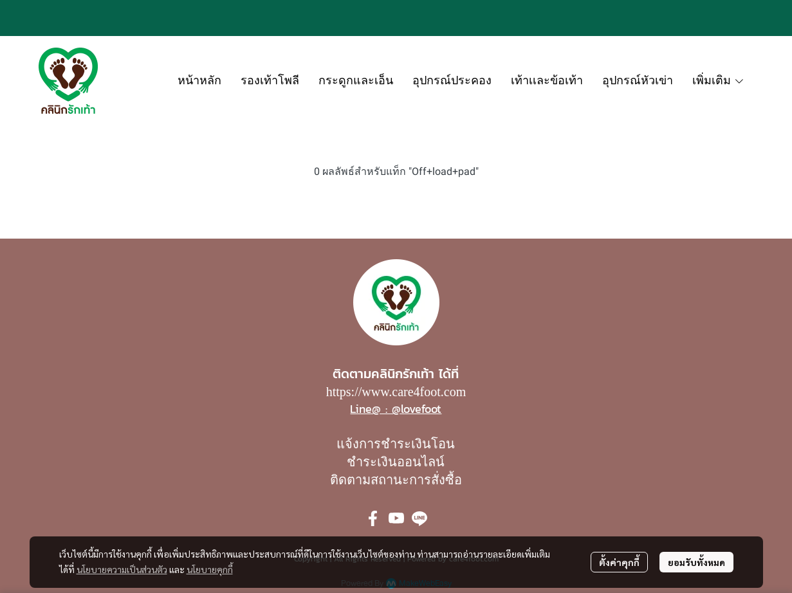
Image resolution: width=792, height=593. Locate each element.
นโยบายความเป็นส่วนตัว (122, 569)
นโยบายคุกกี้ (210, 569)
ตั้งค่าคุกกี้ (619, 562)
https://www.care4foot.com (396, 392)
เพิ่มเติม (718, 80)
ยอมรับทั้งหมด (696, 562)
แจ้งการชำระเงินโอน (395, 444)
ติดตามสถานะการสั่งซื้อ (396, 480)
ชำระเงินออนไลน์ (396, 462)
